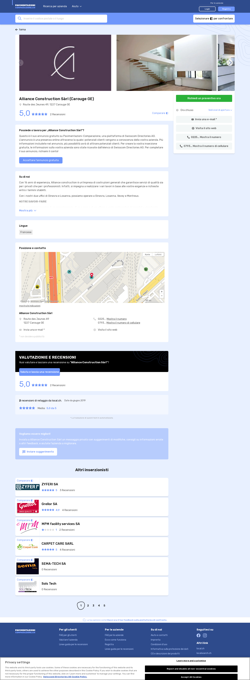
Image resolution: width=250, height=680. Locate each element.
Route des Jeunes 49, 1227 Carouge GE (46, 104)
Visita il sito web (107, 329)
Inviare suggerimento (38, 451)
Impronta (155, 639)
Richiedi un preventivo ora (204, 98)
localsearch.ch (204, 653)
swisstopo (34, 301)
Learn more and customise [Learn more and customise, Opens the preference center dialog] (191, 661)
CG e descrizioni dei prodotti (165, 653)
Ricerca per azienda (55, 6)
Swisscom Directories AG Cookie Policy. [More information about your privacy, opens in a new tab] (65, 677)
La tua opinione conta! (127, 620)
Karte (147, 254)
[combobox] (64, 18)
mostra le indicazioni (29, 306)
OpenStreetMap (46, 301)
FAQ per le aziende (114, 635)
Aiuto (77, 6)
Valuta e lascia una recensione (39, 371)
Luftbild (158, 254)
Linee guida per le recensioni (73, 644)
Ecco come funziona (115, 639)
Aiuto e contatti (159, 635)
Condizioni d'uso (159, 644)
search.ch (25, 301)
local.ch (200, 648)
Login (207, 9)
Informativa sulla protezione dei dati (169, 649)
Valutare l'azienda (68, 639)
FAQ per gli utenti (68, 635)
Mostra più (27, 210)
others (56, 301)
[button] (162, 292)
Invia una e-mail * (34, 329)
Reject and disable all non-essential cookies (191, 669)
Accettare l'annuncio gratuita (41, 160)
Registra (226, 9)
